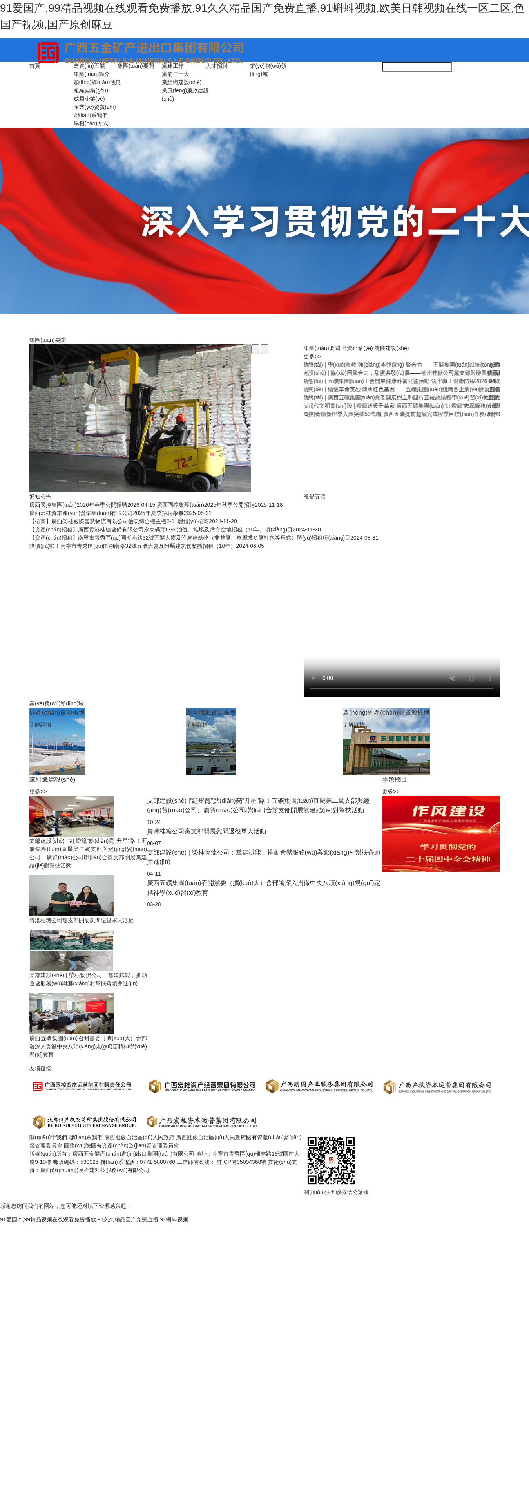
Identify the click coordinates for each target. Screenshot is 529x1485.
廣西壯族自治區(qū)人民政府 (139, 1137)
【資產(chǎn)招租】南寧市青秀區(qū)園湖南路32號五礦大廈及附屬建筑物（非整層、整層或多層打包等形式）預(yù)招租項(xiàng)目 (204, 538)
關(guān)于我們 (48, 1137)
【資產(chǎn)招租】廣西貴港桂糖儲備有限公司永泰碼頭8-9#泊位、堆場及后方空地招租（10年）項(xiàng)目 (175, 529)
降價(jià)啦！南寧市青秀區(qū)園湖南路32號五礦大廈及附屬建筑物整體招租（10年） (146, 546)
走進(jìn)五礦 (89, 66)
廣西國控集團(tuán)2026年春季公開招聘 (92, 505)
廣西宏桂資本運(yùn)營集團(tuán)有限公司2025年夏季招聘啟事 (120, 513)
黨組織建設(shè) (182, 82)
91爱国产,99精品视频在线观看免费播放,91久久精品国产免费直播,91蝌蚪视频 (94, 1219)
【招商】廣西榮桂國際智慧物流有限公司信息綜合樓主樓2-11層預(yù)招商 (133, 521)
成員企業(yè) (89, 99)
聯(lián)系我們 (91, 115)
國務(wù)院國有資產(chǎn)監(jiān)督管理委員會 (121, 1145)
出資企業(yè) (357, 348)
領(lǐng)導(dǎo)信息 (97, 82)
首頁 (34, 66)
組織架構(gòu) (91, 90)
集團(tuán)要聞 (136, 66)
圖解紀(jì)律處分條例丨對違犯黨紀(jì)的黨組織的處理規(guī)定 (393, 397)
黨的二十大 (175, 74)
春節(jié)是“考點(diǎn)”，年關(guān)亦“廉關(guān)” (379, 389)
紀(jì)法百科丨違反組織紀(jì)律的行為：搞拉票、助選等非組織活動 (398, 406)
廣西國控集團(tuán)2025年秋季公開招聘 (220, 505)
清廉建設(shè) (391, 348)
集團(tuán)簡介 (92, 74)
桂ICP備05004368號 (242, 1162)
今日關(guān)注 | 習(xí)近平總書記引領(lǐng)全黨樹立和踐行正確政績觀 (404, 381)
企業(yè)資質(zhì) (95, 107)
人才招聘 (217, 66)
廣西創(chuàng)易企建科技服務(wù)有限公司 (94, 1170)
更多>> (312, 356)
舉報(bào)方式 (91, 123)
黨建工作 (173, 66)
